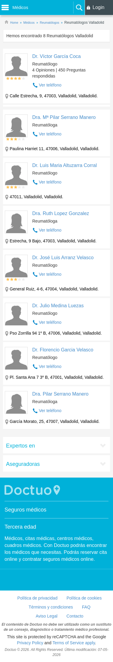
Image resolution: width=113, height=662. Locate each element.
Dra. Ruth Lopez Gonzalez (60, 213)
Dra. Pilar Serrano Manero (60, 393)
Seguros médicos (25, 510)
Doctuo (33, 490)
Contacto (75, 616)
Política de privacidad (37, 598)
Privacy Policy (30, 642)
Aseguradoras (23, 464)
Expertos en (20, 446)
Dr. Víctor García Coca (56, 56)
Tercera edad (20, 527)
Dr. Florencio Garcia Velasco (62, 349)
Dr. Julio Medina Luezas (58, 305)
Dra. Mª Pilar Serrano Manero (64, 117)
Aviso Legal (46, 616)
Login (98, 7)
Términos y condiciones (51, 607)
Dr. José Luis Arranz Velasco (63, 257)
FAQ (86, 607)
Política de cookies (84, 598)
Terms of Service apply (73, 642)
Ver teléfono (50, 85)
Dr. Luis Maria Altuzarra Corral (64, 165)
